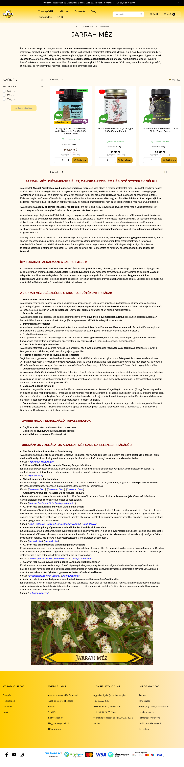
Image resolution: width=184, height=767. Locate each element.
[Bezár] (178, 2)
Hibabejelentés (146, 712)
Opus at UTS (89, 524)
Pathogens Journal (38, 593)
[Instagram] (21, 754)
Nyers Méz (82, 91)
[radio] (173, 79)
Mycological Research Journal (44, 576)
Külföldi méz (88, 27)
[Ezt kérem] (80, 160)
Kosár (5, 712)
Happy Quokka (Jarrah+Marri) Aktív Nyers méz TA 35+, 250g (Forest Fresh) (70, 131)
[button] (45, 11)
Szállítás (52, 712)
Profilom (7, 706)
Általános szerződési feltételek (63, 695)
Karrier (96, 723)
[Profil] (154, 14)
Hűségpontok (55, 729)
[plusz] (68, 160)
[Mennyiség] (62, 160)
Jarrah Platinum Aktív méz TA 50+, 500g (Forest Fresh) (160, 129)
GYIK (60, 17)
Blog (93, 11)
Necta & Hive (35, 541)
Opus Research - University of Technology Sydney (54, 524)
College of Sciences (82, 558)
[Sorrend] (178, 79)
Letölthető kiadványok (150, 723)
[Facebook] (6, 754)
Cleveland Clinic (37, 489)
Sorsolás (80, 11)
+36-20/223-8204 (102, 701)
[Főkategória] (76, 27)
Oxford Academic (70, 576)
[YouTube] (14, 754)
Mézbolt (64, 11)
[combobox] (128, 14)
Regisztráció (9, 701)
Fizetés (51, 706)
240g (11, 91)
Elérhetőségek (55, 717)
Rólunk (142, 695)
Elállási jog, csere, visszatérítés (154, 706)
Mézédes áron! (62, 122)
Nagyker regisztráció (58, 723)
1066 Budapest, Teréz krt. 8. (107, 706)
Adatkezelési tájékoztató (60, 701)
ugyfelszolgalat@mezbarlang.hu (109, 695)
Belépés (7, 695)
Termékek (144, 729)
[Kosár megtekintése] (169, 14)
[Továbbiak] (66, 17)
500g (11, 99)
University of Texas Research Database (49, 558)
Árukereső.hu (53, 756)
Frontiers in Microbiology (41, 462)
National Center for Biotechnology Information (52, 503)
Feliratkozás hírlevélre (149, 717)
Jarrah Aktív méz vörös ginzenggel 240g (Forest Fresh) (115, 129)
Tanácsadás (44, 17)
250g (11, 95)
